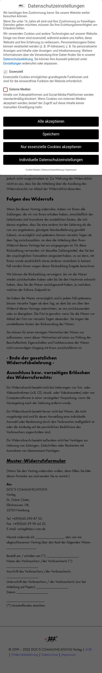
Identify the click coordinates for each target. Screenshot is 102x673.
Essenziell (14, 70)
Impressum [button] (70, 168)
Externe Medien (18, 88)
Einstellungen (12, 62)
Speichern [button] (51, 133)
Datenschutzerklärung (18, 58)
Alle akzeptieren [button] (51, 120)
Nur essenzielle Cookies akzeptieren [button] (51, 146)
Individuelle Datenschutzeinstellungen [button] (51, 159)
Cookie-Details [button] (33, 168)
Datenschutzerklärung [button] (53, 168)
